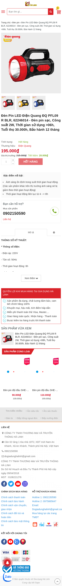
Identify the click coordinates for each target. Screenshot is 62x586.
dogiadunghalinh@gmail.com (19, 456)
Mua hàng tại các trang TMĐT (44, 515)
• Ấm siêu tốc (32, 411)
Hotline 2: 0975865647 (44, 501)
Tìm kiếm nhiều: (14, 411)
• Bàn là (9, 418)
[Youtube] (18, 484)
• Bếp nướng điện (49, 418)
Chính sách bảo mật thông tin (15, 523)
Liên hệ (7, 219)
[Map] (23, 542)
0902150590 (14, 213)
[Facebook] (4, 484)
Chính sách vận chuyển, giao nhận (14, 507)
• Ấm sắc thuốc (49, 411)
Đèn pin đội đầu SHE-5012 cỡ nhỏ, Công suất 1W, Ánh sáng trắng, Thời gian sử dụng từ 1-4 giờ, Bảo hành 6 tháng (16, 390)
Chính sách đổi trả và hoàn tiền (12, 515)
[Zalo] (17, 542)
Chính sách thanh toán (13, 497)
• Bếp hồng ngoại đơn (27, 418)
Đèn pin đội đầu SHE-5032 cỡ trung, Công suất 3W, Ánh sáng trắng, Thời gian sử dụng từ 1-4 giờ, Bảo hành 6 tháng (45, 390)
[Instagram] (25, 484)
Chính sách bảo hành (12, 501)
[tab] (31, 232)
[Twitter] (11, 484)
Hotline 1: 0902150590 (44, 497)
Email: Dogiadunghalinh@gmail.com (46, 507)
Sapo (37, 583)
